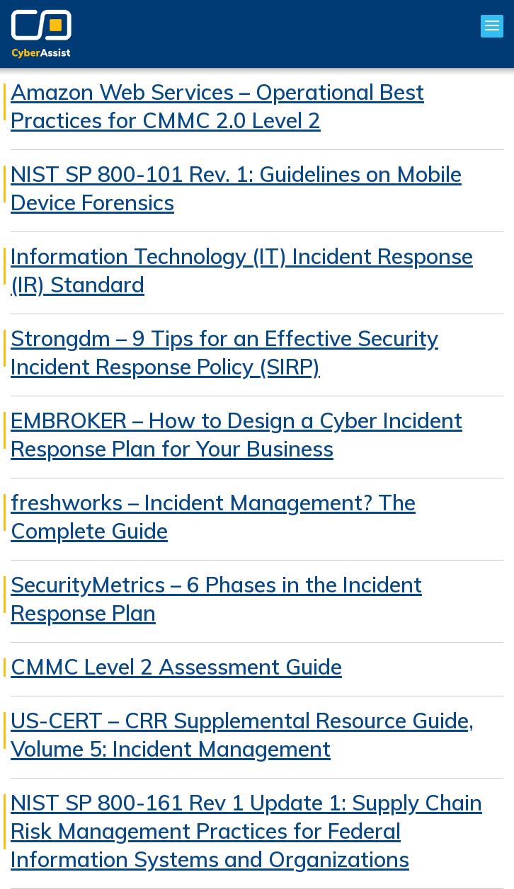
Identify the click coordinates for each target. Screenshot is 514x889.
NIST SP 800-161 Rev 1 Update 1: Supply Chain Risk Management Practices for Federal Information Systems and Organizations (246, 831)
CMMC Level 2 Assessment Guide (176, 666)
